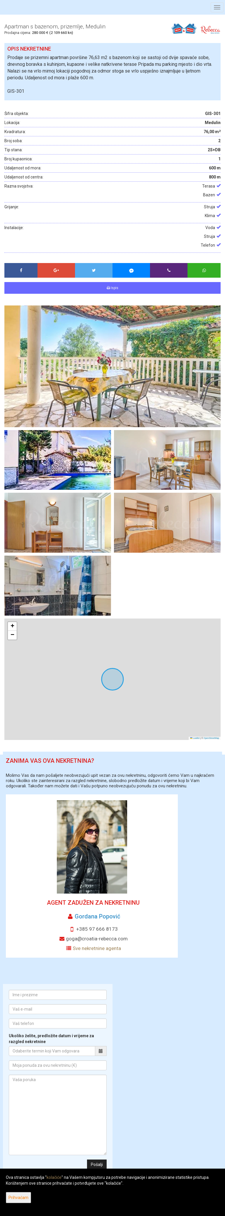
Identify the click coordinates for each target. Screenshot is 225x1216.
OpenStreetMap (211, 738)
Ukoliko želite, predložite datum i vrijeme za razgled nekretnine (51, 1038)
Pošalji (97, 1164)
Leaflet (195, 738)
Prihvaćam (18, 1197)
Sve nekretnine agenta (97, 948)
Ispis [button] (112, 288)
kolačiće (54, 1177)
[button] (12, 626)
